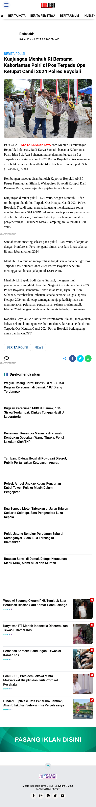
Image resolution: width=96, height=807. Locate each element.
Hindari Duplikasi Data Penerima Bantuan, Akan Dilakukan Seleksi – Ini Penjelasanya (33, 703)
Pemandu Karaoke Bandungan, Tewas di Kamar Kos (32, 653)
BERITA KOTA (17, 15)
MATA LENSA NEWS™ (48, 788)
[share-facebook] (72, 358)
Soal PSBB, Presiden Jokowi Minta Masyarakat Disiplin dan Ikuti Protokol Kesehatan (30, 680)
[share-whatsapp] (88, 358)
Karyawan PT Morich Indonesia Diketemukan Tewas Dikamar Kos (35, 628)
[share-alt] (64, 358)
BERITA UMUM (69, 15)
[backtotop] (48, 766)
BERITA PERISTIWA (42, 15)
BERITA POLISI (14, 54)
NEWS (38, 347)
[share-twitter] (80, 358)
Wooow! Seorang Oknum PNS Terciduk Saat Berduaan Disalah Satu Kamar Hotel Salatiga (35, 603)
